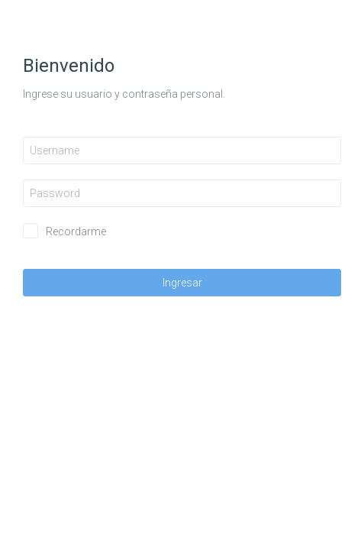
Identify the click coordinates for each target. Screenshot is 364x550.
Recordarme (76, 231)
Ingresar (182, 283)
